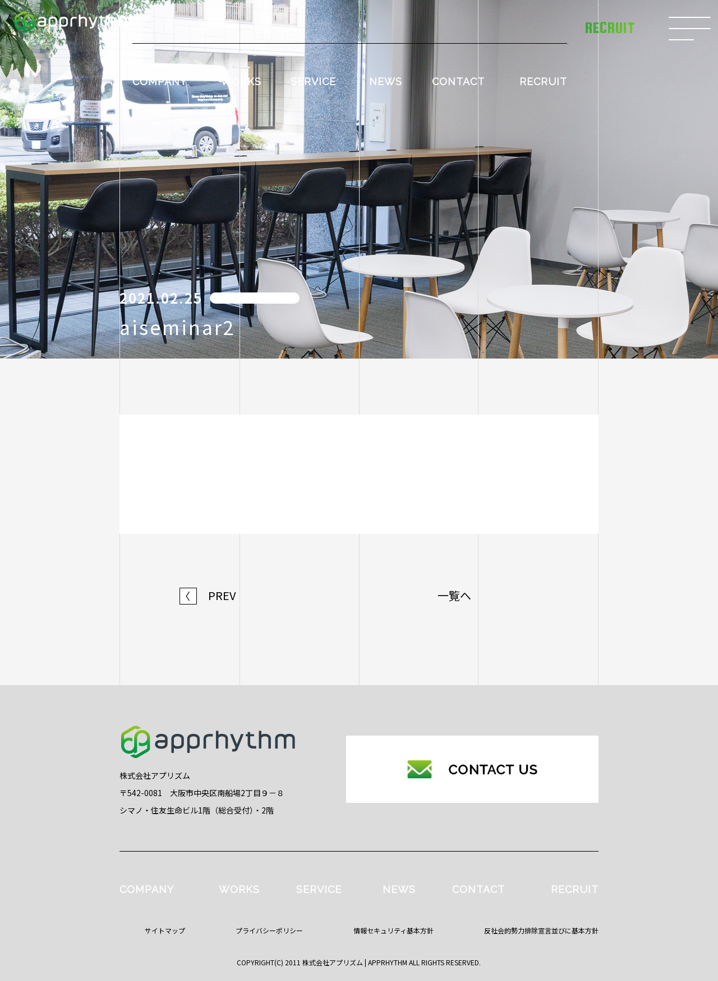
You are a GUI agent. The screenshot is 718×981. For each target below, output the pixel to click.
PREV (208, 595)
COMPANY (159, 81)
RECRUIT (543, 81)
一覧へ (454, 595)
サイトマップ (165, 930)
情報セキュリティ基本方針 (393, 930)
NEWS (385, 81)
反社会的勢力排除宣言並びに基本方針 (541, 930)
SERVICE (313, 81)
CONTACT (458, 81)
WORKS (240, 81)
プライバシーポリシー (269, 930)
